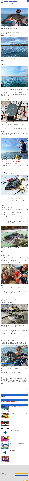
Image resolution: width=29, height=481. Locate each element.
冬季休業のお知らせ (12, 450)
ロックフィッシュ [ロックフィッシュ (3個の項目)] (8, 401)
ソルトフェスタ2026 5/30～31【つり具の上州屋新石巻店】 (17, 406)
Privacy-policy (2, 473)
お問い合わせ (21, 473)
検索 (21, 475)
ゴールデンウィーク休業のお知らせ (14, 430)
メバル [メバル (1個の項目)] (4, 401)
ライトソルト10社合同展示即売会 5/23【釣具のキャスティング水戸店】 (18, 413)
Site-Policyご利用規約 (3, 474)
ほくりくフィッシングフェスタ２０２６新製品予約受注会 (17, 443)
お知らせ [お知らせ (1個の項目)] (2, 401)
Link (1, 475)
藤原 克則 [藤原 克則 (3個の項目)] (11, 401)
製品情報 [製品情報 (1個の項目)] (14, 401)
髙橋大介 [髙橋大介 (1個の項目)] (17, 401)
